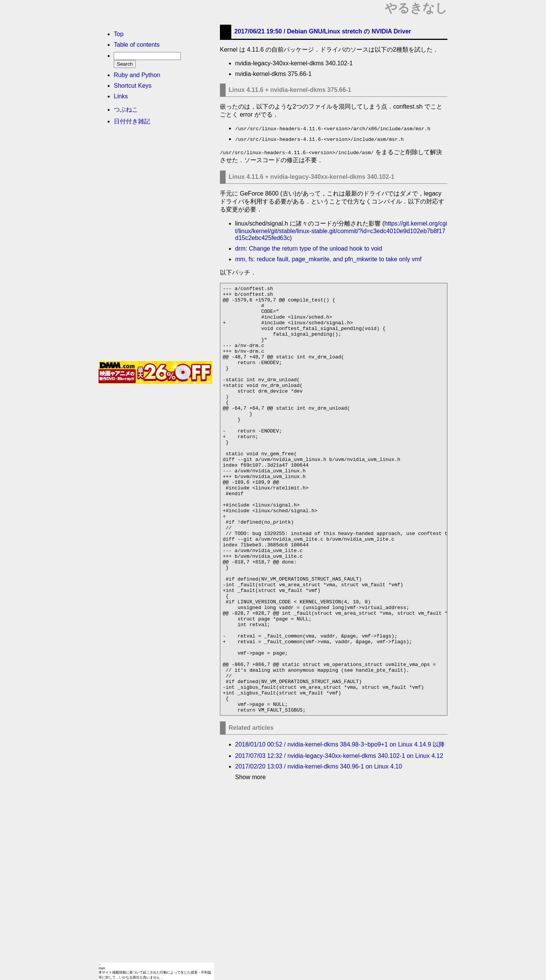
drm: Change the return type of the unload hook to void (308, 248)
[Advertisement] (155, 246)
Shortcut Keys (133, 85)
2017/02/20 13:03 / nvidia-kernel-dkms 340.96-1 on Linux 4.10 (318, 852)
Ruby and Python (137, 75)
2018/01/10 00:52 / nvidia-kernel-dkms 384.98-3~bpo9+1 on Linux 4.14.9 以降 (340, 830)
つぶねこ (126, 109)
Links (121, 96)
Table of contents (137, 44)
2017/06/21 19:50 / (322, 31)
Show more (250, 862)
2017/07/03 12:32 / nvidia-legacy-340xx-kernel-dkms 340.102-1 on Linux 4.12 (339, 841)
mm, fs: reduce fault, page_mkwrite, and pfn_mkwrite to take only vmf (328, 259)
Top (119, 34)
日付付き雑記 (132, 121)
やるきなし (416, 8)
